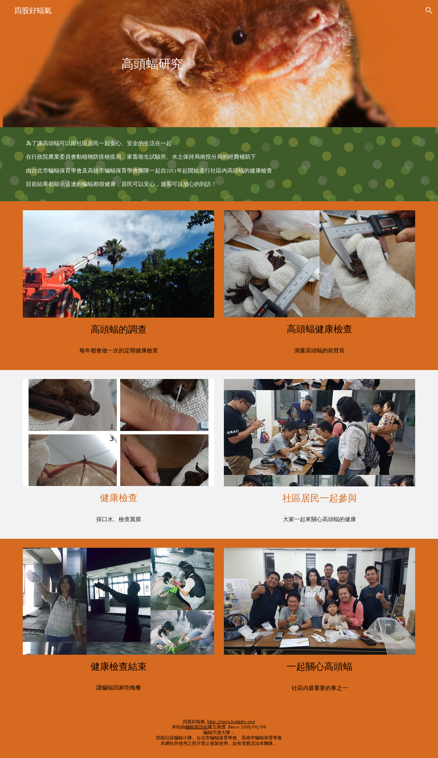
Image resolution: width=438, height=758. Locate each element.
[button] (429, 10)
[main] (152, 64)
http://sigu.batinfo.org (231, 721)
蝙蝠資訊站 (196, 727)
